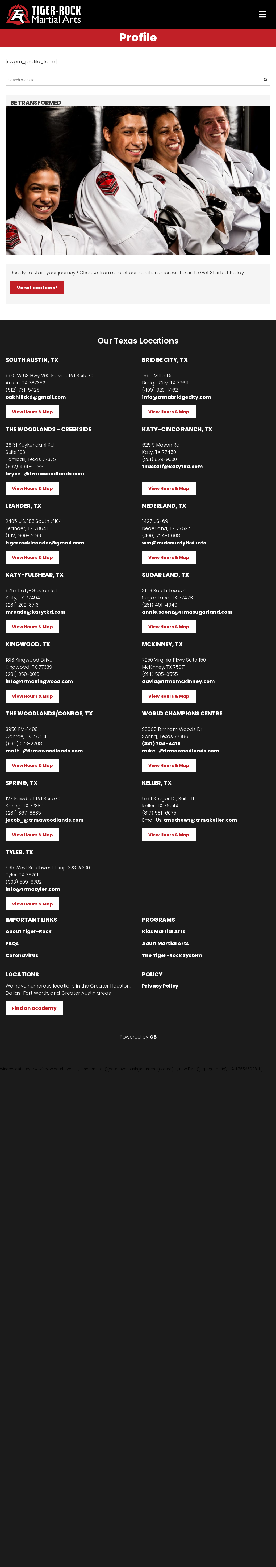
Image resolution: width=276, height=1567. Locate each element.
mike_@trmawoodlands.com (180, 750)
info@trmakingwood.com (39, 681)
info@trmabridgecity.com (176, 397)
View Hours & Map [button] (32, 412)
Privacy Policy (160, 985)
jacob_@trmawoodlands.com (45, 820)
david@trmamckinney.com (178, 681)
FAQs (12, 943)
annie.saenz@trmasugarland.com (187, 612)
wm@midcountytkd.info (174, 542)
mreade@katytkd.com (36, 612)
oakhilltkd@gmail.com (36, 397)
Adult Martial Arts (165, 943)
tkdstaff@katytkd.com (172, 466)
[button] (265, 80)
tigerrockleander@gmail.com (45, 542)
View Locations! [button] (37, 287)
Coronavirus (22, 955)
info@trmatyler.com (33, 889)
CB (153, 1037)
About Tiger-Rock (29, 931)
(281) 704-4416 (161, 743)
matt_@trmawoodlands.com (44, 750)
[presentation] (262, 14)
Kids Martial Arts (163, 931)
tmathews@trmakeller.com (200, 820)
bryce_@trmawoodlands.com (45, 473)
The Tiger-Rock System (172, 955)
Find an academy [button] (34, 1008)
